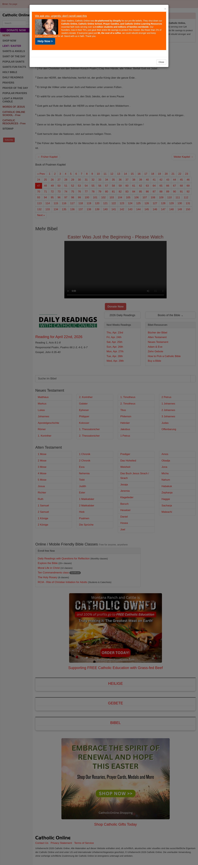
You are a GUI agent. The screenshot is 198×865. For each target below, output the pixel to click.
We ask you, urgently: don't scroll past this (61, 15)
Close (161, 62)
